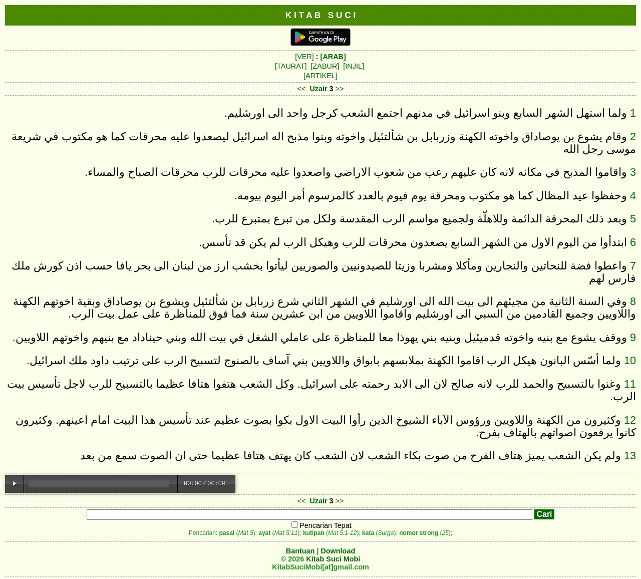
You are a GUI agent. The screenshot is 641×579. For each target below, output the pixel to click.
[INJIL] (353, 66)
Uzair (318, 89)
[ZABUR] (325, 66)
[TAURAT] (290, 66)
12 (630, 420)
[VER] (304, 57)
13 (630, 455)
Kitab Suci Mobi (333, 559)
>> (340, 89)
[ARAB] (333, 57)
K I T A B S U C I (320, 15)
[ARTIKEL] (320, 76)
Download (337, 551)
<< (301, 89)
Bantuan (300, 551)
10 (630, 360)
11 (630, 384)
